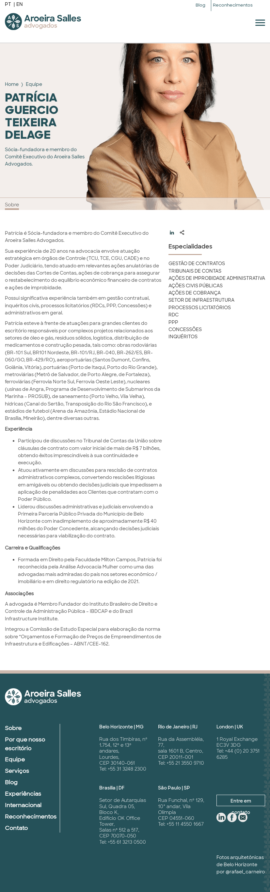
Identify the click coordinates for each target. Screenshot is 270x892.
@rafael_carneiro (245, 872)
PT (8, 4)
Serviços (17, 770)
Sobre (12, 205)
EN (19, 4)
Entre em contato (240, 802)
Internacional (23, 805)
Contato (16, 828)
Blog (200, 5)
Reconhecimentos (233, 5)
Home (12, 84)
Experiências (23, 793)
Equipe (34, 84)
